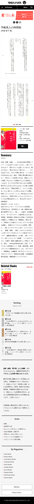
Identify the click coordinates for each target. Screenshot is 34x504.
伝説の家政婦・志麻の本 (11, 431)
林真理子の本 (8, 426)
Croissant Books (9, 462)
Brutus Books (8, 456)
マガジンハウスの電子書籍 (12, 439)
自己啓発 (28, 140)
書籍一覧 (27, 16)
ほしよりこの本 (15, 429)
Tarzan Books (8, 477)
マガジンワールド (17, 2)
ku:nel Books (8, 470)
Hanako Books (8, 467)
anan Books (7, 454)
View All (30, 267)
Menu (28, 7)
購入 (22, 146)
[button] (14, 124)
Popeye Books (8, 472)
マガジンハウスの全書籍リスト (13, 437)
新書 (5, 423)
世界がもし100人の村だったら (13, 434)
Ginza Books (8, 464)
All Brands (6, 7)
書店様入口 (27, 14)
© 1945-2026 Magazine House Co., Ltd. (17, 500)
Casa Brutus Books (10, 459)
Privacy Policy (16, 492)
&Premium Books (9, 475)
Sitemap (16, 487)
